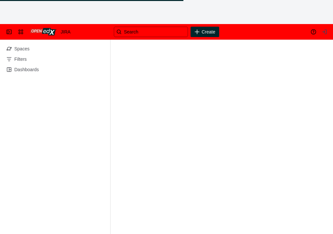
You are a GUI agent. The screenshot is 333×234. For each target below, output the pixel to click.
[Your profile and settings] (324, 32)
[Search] (151, 32)
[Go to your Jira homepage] (43, 32)
